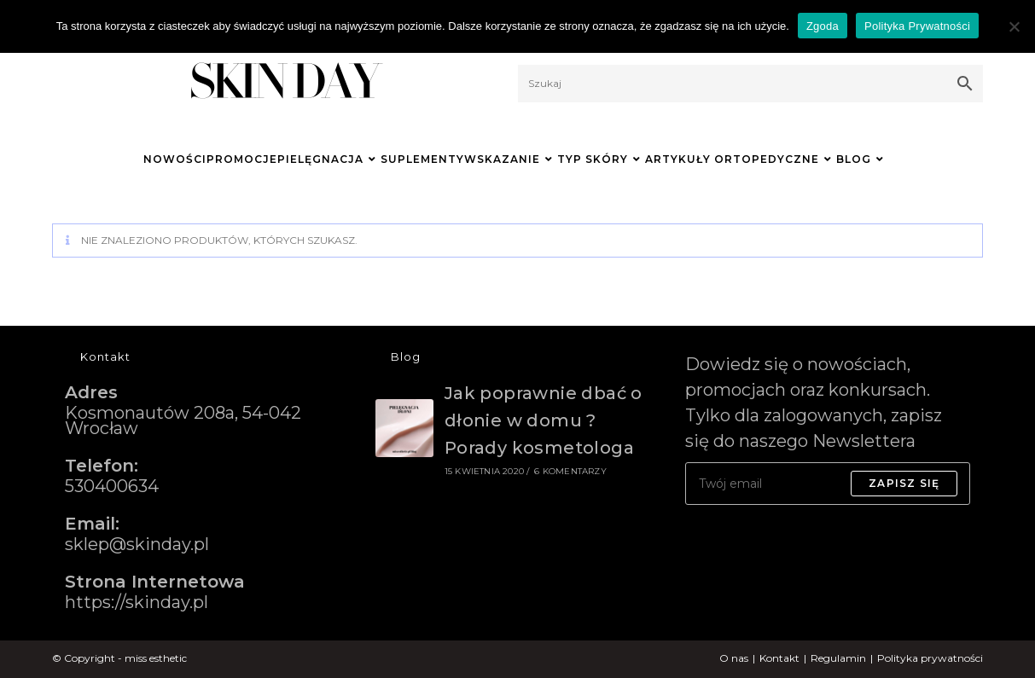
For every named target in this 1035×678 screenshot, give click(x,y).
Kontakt (779, 658)
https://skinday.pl (136, 602)
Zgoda (822, 26)
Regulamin (838, 658)
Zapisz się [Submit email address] (904, 483)
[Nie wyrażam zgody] (1013, 26)
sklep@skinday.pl (137, 544)
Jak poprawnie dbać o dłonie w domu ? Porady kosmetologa (544, 420)
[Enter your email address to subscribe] (827, 483)
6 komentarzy (570, 471)
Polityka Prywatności (917, 26)
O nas (733, 658)
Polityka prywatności (930, 658)
